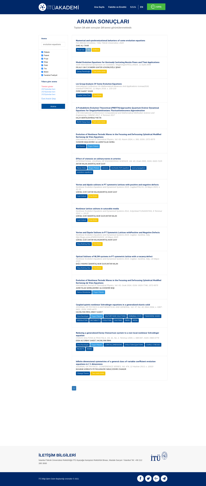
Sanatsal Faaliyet (50, 75)
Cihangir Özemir (83, 373)
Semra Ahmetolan (84, 292)
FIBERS (127, 320)
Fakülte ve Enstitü (117, 7)
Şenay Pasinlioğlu (83, 71)
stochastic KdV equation (120, 168)
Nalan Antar (81, 168)
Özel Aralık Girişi (48, 98)
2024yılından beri (48, 92)
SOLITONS (118, 320)
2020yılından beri (48, 94)
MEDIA (135, 320)
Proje (46, 58)
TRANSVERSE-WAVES (152, 316)
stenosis (105, 168)
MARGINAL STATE (135, 316)
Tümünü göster (47, 86)
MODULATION (82, 320)
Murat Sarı (80, 50)
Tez (45, 68)
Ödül (46, 65)
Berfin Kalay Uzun (83, 122)
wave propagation (138, 168)
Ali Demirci (81, 146)
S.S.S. (133, 7)
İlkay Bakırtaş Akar (84, 244)
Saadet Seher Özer (84, 95)
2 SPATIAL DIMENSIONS (113, 345)
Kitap (46, 62)
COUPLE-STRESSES (153, 345)
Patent (46, 55)
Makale (47, 52)
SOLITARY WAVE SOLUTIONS (115, 316)
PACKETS (80, 349)
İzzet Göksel (81, 196)
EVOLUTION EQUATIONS (134, 345)
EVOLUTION (107, 320)
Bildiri (46, 72)
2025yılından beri (48, 89)
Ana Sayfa (99, 7)
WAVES (89, 349)
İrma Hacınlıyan (83, 316)
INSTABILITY (95, 320)
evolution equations (84, 172)
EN (141, 7)
